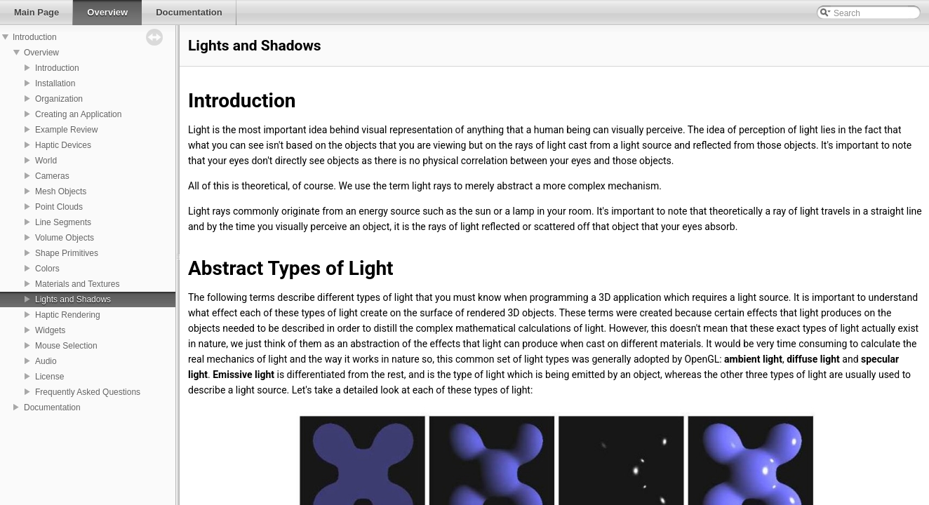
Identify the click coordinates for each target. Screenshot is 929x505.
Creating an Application (78, 114)
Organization (59, 99)
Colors (47, 269)
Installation (55, 83)
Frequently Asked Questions (87, 392)
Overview (41, 53)
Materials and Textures (77, 284)
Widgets (50, 330)
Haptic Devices (63, 145)
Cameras (52, 176)
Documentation (52, 407)
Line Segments (63, 222)
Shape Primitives (66, 253)
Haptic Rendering (67, 315)
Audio (46, 361)
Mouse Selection (66, 346)
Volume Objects (64, 238)
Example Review (66, 130)
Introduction (35, 37)
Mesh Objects (60, 191)
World (46, 161)
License (49, 377)
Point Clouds (59, 207)
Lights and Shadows (73, 299)
